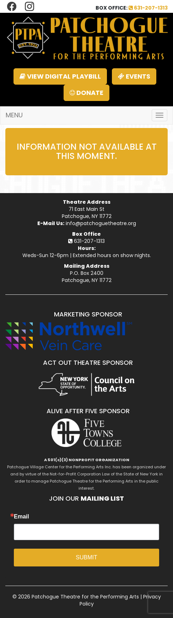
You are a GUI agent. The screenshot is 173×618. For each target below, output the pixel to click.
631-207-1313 (148, 7)
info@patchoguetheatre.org (101, 223)
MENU (14, 115)
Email (21, 517)
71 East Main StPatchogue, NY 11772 (87, 213)
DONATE (86, 92)
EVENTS (134, 76)
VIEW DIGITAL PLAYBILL (60, 76)
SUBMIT (86, 557)
